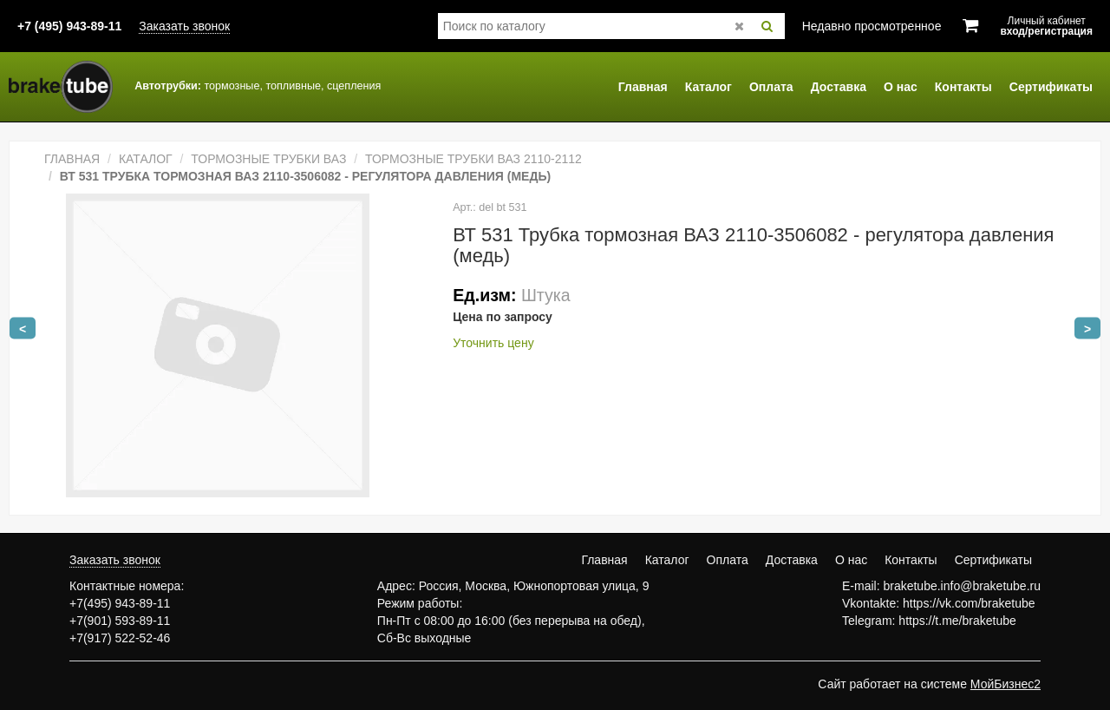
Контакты (963, 87)
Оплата (771, 87)
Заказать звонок (184, 26)
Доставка (838, 87)
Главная (643, 87)
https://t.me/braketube (956, 621)
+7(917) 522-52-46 (119, 638)
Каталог (708, 87)
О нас (900, 87)
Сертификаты (1051, 87)
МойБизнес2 (1005, 684)
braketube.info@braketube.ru (962, 586)
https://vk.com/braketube (969, 603)
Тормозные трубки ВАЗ (268, 159)
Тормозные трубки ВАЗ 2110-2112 (473, 159)
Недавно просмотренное (872, 26)
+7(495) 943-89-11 (119, 603)
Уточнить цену (493, 343)
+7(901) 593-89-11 (119, 621)
